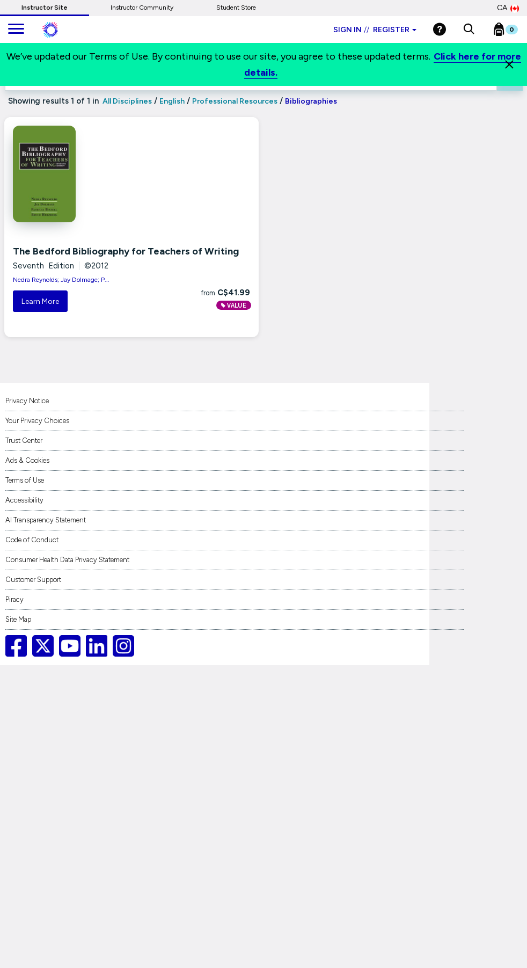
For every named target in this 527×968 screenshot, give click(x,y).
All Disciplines (126, 101)
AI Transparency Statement (45, 520)
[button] (469, 29)
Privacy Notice (27, 401)
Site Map (18, 619)
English (172, 101)
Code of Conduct (31, 540)
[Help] (439, 29)
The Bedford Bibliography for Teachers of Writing (126, 251)
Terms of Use (24, 480)
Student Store (236, 7)
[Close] (509, 64)
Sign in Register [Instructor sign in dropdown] (374, 29)
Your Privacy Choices (37, 421)
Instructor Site (44, 7)
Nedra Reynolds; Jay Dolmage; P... (61, 279)
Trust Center (23, 440)
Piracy (14, 599)
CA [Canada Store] (508, 8)
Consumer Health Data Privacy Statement (67, 560)
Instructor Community (142, 7)
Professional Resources (234, 101)
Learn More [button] (40, 301)
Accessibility (24, 500)
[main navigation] (16, 29)
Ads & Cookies (27, 460)
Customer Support (33, 580)
